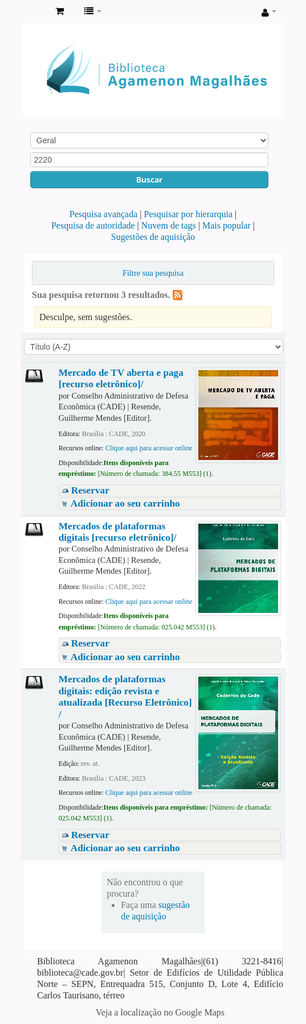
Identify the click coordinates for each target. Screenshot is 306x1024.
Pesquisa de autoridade (93, 225)
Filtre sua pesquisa (153, 272)
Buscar (149, 179)
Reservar (90, 490)
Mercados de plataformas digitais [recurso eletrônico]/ (118, 532)
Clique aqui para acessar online (149, 448)
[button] (59, 11)
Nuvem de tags (168, 225)
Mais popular (226, 225)
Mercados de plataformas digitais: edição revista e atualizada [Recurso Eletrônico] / (125, 696)
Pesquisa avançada (104, 214)
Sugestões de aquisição (153, 237)
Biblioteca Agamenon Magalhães (35, 12)
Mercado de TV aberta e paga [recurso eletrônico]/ (121, 378)
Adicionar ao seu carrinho (125, 503)
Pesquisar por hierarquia (188, 214)
